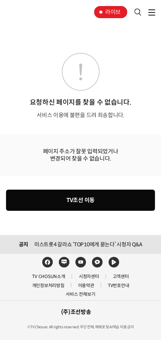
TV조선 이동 (80, 200)
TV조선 (29, 12)
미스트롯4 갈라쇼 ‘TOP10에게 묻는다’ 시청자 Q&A (88, 244)
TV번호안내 (118, 285)
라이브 (113, 11)
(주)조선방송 (76, 311)
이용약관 (86, 285)
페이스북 (47, 262)
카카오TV (97, 262)
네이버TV (114, 262)
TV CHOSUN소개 (48, 276)
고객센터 (121, 276)
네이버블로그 (64, 262)
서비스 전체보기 (80, 294)
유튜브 (80, 262)
